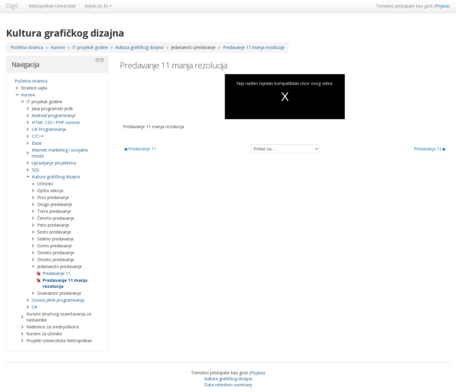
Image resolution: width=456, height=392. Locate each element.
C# (34, 307)
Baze (37, 143)
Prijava (442, 6)
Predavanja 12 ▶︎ (430, 149)
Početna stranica (31, 81)
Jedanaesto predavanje (193, 47)
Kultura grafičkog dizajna (56, 176)
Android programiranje (54, 115)
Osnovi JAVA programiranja (58, 300)
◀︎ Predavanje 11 (140, 149)
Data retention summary (228, 384)
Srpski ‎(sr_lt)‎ (98, 6)
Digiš (12, 6)
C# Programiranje (49, 129)
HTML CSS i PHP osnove (56, 122)
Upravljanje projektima (54, 163)
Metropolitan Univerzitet (52, 6)
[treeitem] (57, 81)
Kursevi (28, 95)
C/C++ (38, 136)
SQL (36, 170)
